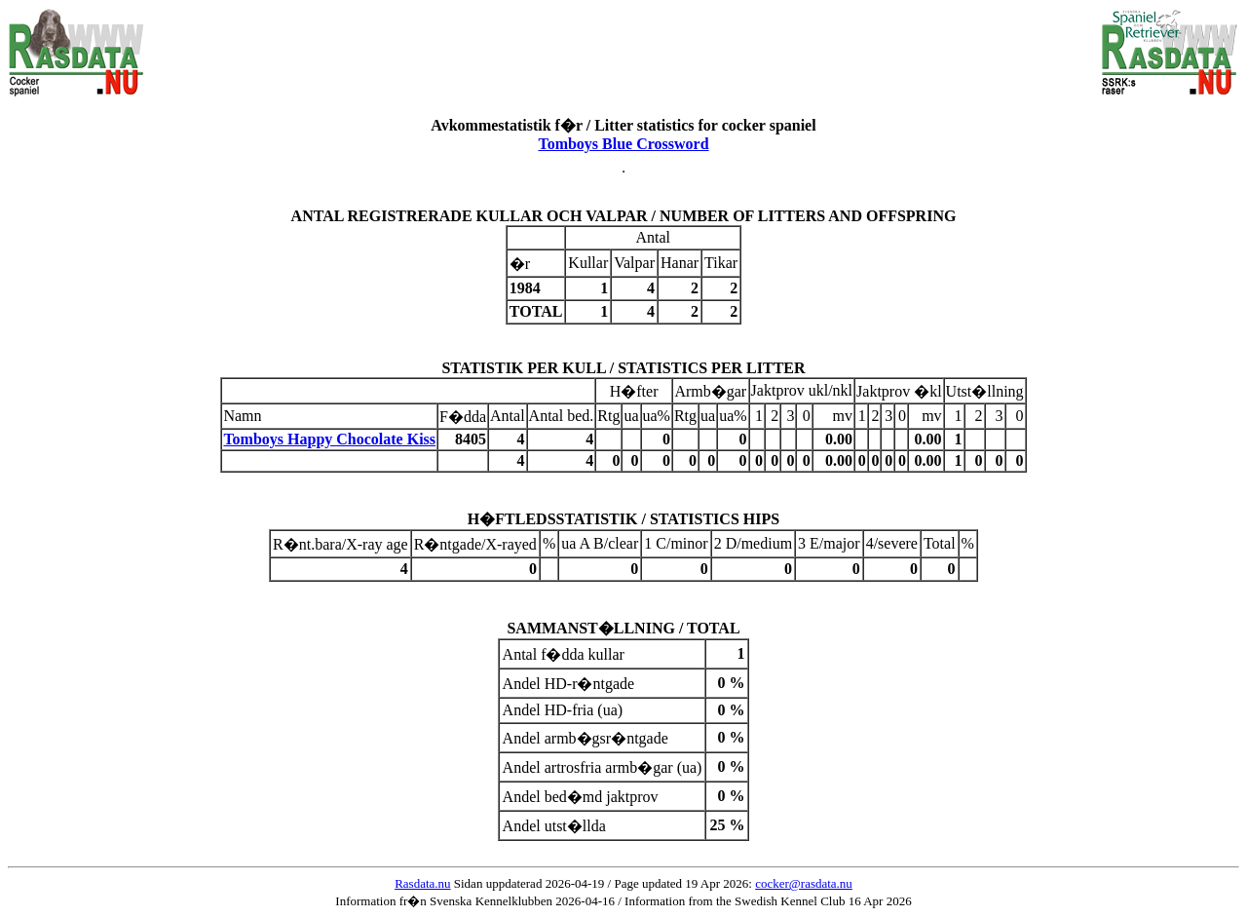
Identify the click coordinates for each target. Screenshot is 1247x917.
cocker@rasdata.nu (803, 883)
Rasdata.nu (422, 883)
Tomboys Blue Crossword (623, 143)
